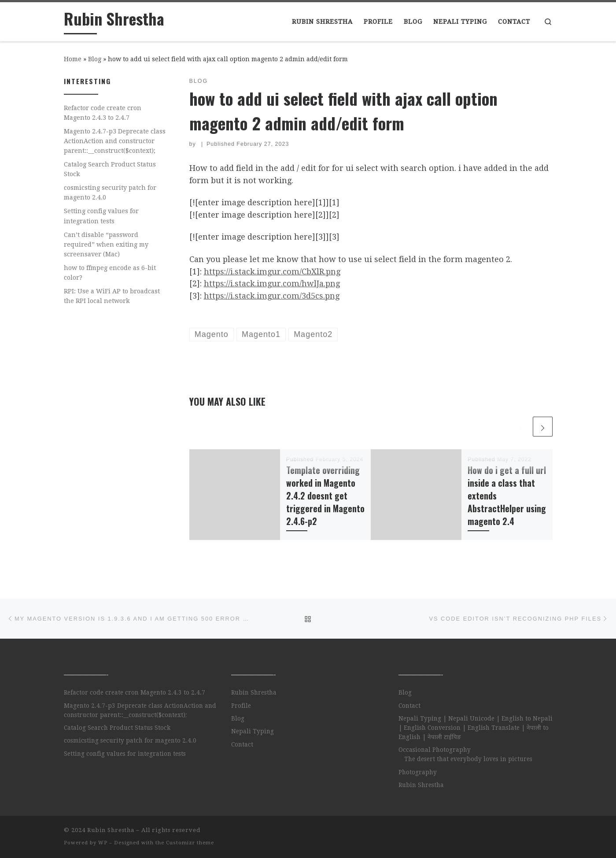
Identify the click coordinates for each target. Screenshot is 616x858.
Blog (94, 59)
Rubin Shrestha (254, 692)
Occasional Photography (434, 749)
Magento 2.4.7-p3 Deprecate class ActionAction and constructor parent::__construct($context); (115, 141)
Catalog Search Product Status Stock (110, 169)
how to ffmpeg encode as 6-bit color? (110, 272)
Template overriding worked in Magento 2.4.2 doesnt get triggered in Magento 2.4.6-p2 (325, 496)
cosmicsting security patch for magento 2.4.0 (110, 192)
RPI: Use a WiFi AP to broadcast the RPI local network (112, 296)
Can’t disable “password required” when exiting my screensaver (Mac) (106, 244)
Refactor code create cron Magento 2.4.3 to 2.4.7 (102, 112)
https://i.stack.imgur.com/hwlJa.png (272, 283)
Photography (417, 772)
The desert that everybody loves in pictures (468, 758)
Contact (242, 744)
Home (72, 59)
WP (102, 843)
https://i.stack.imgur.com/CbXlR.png (272, 271)
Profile (241, 705)
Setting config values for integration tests (101, 215)
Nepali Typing (252, 731)
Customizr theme (190, 843)
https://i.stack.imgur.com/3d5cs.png (271, 295)
